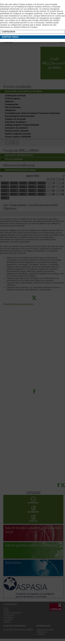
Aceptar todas (10, 37)
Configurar (8, 32)
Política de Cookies (28, 27)
